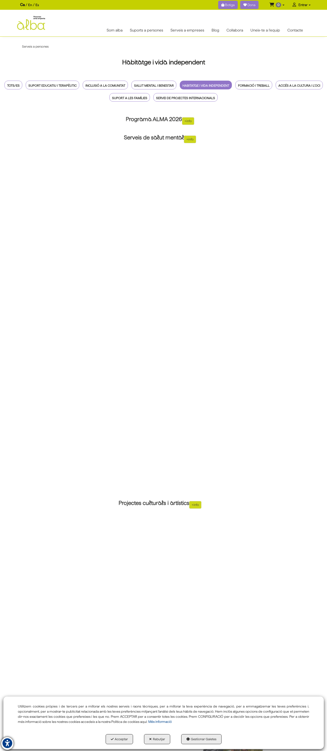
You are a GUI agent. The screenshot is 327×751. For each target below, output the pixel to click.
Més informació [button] (160, 722)
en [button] (30, 5)
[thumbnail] (160, 121)
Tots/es (13, 85)
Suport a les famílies (129, 98)
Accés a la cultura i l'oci (299, 85)
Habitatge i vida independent (205, 85)
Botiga (228, 5)
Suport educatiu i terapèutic (52, 85)
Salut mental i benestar (154, 85)
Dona (249, 5)
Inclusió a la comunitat (105, 85)
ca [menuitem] (22, 5)
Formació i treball (254, 85)
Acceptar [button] (119, 739)
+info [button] (175, 121)
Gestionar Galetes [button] (201, 739)
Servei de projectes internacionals (185, 98)
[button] (277, 5)
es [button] (37, 5)
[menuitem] (29, 5)
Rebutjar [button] (157, 739)
